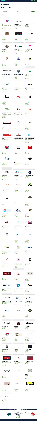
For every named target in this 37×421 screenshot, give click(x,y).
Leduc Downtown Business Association (29, 175)
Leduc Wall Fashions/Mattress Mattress (18, 288)
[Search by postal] (24, 11)
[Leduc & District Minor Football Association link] (7, 71)
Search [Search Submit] (33, 11)
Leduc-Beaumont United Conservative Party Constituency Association (18, 301)
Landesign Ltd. (4, 49)
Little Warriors (15, 337)
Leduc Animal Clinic (27, 87)
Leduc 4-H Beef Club (27, 74)
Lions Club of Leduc (16, 326)
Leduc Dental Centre (16, 175)
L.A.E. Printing (3, 24)
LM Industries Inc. (16, 349)
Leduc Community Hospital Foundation (18, 138)
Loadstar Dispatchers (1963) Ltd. (5, 361)
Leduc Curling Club (4, 175)
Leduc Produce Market (16, 250)
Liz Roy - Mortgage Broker (5, 349)
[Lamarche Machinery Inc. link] (30, 33)
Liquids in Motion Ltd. (27, 326)
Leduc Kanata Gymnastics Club (5, 225)
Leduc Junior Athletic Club (28, 213)
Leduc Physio (3, 250)
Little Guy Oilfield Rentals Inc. (5, 337)
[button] (33, 17)
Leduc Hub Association (16, 213)
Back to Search (4, 15)
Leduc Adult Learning (4, 87)
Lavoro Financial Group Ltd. (17, 49)
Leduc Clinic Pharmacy (4, 138)
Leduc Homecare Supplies (5, 213)
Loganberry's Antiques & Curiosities (29, 361)
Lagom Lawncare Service (28, 24)
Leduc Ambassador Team (16, 87)
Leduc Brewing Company (28, 112)
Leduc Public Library (27, 250)
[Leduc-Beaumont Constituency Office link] (7, 297)
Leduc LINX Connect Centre (17, 225)
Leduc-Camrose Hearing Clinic (28, 301)
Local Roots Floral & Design (17, 361)
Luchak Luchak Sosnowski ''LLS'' (5, 399)
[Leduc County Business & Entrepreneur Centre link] (18, 158)
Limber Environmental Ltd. (5, 326)
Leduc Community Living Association (29, 138)
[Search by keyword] (9, 11)
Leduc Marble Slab (27, 225)
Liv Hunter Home (27, 337)
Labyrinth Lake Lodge (16, 24)
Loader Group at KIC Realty (28, 349)
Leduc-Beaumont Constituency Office (6, 301)
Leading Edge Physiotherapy (28, 49)
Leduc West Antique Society (28, 288)
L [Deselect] (2, 14)
